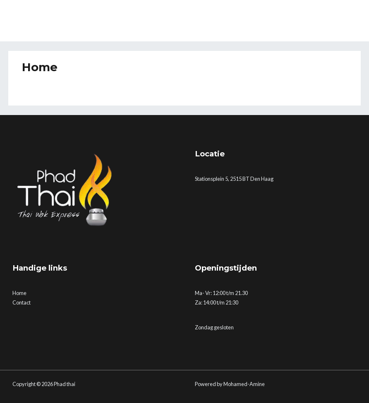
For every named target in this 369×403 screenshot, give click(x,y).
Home (19, 293)
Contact (21, 302)
